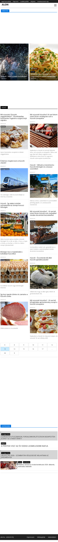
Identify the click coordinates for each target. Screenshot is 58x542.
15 (24, 349)
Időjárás (33, 1)
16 (33, 349)
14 (14, 349)
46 (5, 353)
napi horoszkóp (6, 1)
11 (42, 345)
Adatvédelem (52, 537)
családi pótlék (24, 1)
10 (33, 345)
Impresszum (30, 537)
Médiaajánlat (41, 537)
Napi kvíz (15, 1)
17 (42, 349)
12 (52, 345)
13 (5, 349)
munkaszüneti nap (43, 1)
